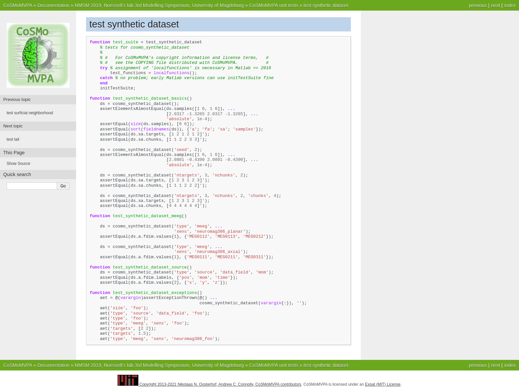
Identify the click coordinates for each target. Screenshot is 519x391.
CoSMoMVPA (17, 5)
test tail (13, 139)
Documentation (53, 5)
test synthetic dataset (326, 5)
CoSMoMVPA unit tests (274, 5)
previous (478, 5)
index (510, 5)
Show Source (18, 163)
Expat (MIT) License (383, 384)
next (495, 5)
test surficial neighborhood (30, 113)
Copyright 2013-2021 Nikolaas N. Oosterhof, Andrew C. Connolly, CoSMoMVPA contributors (220, 384)
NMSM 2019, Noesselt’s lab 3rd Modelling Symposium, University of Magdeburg (159, 5)
